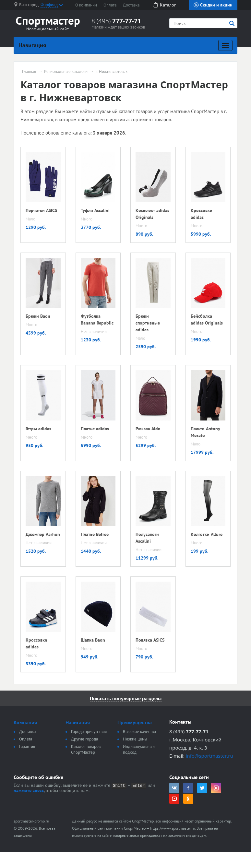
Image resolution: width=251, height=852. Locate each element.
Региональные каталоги (66, 72)
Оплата (109, 5)
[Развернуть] (225, 45)
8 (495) (116, 21)
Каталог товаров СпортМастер (86, 749)
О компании (86, 5)
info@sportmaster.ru (209, 755)
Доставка (131, 5)
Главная (29, 72)
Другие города (84, 739)
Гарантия (27, 746)
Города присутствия (89, 731)
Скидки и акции (213, 5)
